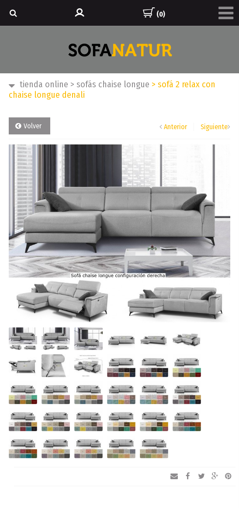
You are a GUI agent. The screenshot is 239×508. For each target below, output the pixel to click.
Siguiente (214, 127)
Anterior (175, 127)
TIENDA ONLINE (44, 84)
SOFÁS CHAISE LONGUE (109, 84)
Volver (33, 126)
